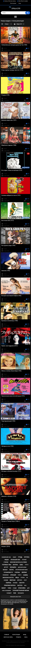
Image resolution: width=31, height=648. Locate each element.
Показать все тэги (15, 596)
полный (24, 559)
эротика (26, 557)
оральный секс (15, 559)
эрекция (13, 575)
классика (21, 588)
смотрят (22, 582)
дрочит (6, 567)
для (28, 588)
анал (25, 580)
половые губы (6, 564)
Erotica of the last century (10, 1)
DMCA (25, 637)
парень (8, 583)
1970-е (26, 564)
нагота (19, 585)
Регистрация (13, 3)
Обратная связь (8, 637)
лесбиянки (6, 575)
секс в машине (6, 590)
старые (6, 562)
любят (14, 557)
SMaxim (13, 645)
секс (21, 565)
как (14, 593)
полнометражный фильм (21, 590)
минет (4, 588)
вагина (15, 564)
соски (6, 580)
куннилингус (8, 572)
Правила (18, 637)
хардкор (9, 593)
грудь (20, 557)
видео (7, 559)
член (9, 588)
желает (5, 569)
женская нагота (8, 577)
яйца (17, 577)
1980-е (19, 575)
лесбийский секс (6, 557)
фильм (24, 572)
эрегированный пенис (21, 569)
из (27, 577)
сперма (17, 572)
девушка (19, 580)
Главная (6, 634)
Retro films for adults (23, 1)
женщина (13, 567)
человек (15, 582)
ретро (11, 570)
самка (25, 575)
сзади (14, 588)
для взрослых (22, 567)
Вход (20, 3)
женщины (21, 593)
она (25, 585)
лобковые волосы (10, 585)
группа (23, 577)
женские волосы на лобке (18, 562)
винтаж (12, 580)
